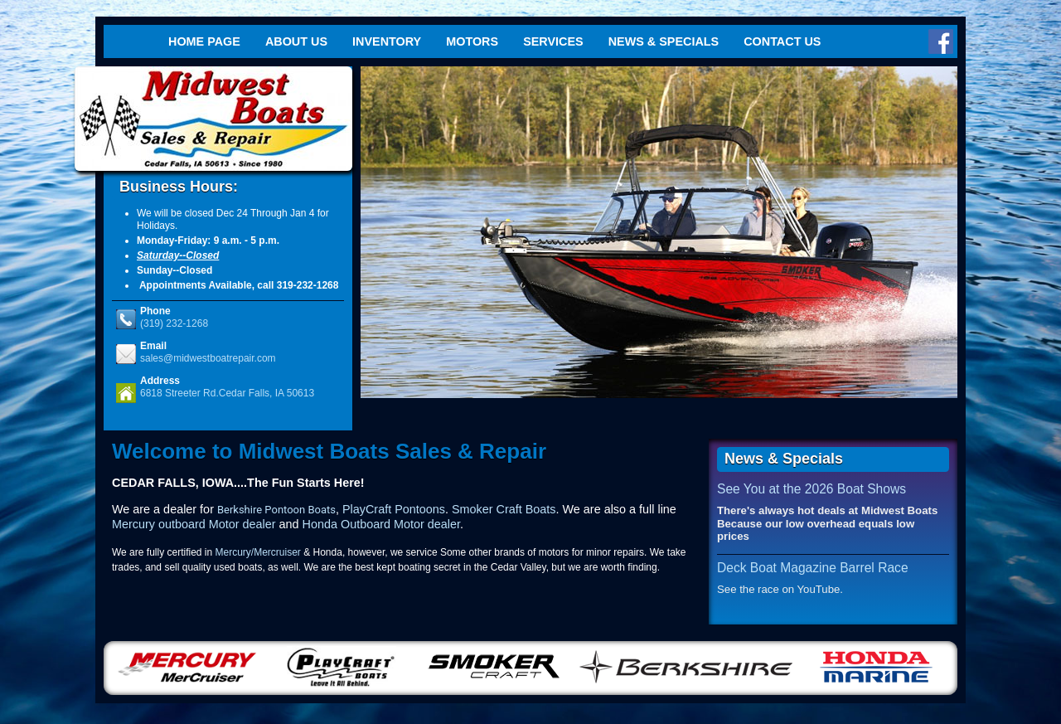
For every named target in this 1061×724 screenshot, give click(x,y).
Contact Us (782, 41)
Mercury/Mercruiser (258, 552)
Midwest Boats (213, 118)
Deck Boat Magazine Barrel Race (812, 568)
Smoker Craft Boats (504, 509)
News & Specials (663, 41)
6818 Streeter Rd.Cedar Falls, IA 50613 (227, 393)
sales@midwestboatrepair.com (208, 358)
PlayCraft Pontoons (393, 509)
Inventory (386, 41)
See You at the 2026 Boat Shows (811, 489)
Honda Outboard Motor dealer (381, 524)
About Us (296, 41)
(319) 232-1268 (174, 323)
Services (553, 41)
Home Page (204, 41)
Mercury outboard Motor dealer (194, 524)
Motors (472, 41)
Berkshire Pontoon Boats (276, 509)
